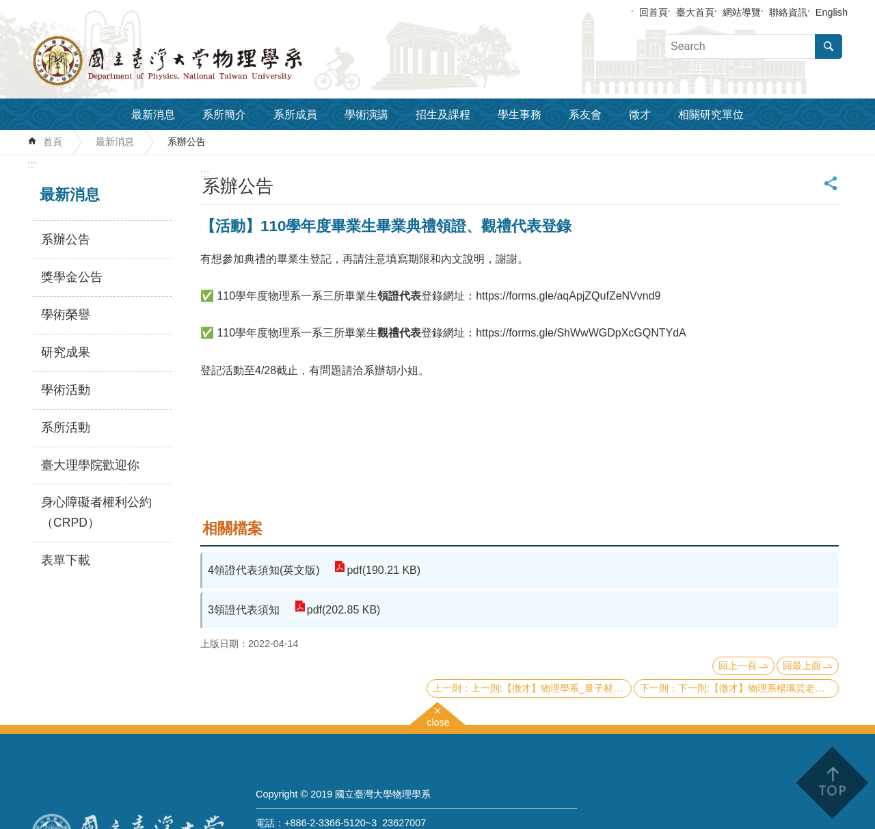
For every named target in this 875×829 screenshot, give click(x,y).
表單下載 (65, 560)
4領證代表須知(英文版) (264, 570)
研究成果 (65, 352)
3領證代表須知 (244, 610)
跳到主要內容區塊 (7, 7)
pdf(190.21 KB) (383, 570)
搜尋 (828, 46)
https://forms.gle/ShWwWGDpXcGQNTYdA (581, 333)
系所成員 (295, 114)
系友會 (585, 114)
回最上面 (802, 665)
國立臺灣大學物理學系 (198, 61)
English (832, 12)
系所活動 (65, 427)
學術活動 (65, 390)
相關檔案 (232, 528)
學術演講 (366, 114)
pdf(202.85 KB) (342, 610)
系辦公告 (186, 141)
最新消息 (153, 114)
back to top (831, 783)
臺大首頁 (695, 12)
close (438, 720)
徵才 (640, 114)
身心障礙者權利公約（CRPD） (96, 512)
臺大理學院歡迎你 (90, 465)
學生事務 (519, 114)
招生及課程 (443, 114)
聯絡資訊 (788, 12)
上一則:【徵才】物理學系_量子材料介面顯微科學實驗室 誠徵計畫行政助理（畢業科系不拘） (551, 688)
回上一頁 (737, 665)
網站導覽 (742, 12)
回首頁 (653, 12)
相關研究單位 (711, 114)
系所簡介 (224, 114)
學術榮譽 (65, 314)
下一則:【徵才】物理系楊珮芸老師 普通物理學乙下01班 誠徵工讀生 (758, 688)
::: (31, 164)
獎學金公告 (72, 277)
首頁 (52, 141)
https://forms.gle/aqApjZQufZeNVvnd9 (568, 296)
